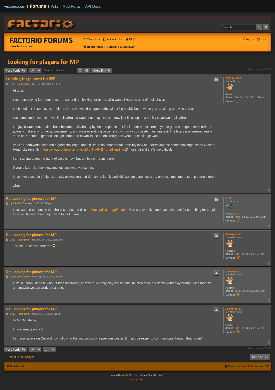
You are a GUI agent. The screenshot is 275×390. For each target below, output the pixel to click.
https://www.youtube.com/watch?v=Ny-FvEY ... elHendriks (83, 149)
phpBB (125, 375)
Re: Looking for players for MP (31, 198)
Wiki (54, 6)
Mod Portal (71, 6)
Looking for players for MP (43, 61)
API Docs (93, 6)
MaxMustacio (233, 271)
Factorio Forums (41, 40)
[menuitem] (112, 39)
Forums (38, 6)
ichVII (228, 198)
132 (236, 213)
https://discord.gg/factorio (109, 210)
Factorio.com (14, 6)
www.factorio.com (21, 46)
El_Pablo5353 (233, 78)
